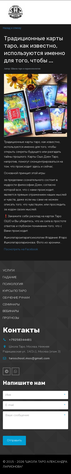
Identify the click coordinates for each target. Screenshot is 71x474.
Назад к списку (12, 27)
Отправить (14, 440)
